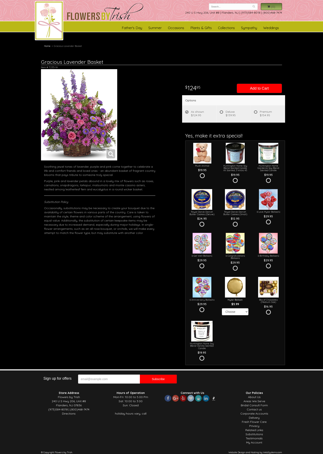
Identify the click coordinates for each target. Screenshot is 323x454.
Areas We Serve (254, 401)
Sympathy (249, 28)
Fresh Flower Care (254, 422)
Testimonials (254, 438)
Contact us (254, 409)
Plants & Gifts (201, 28)
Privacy (254, 426)
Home (47, 46)
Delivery (254, 418)
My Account (254, 442)
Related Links (254, 430)
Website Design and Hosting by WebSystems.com (255, 452)
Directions (69, 413)
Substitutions (254, 434)
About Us (254, 397)
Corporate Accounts (254, 413)
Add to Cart (259, 88)
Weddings (271, 28)
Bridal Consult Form (254, 405)
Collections (226, 28)
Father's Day (132, 28)
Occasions (176, 28)
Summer (155, 28)
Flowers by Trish (49, 21)
